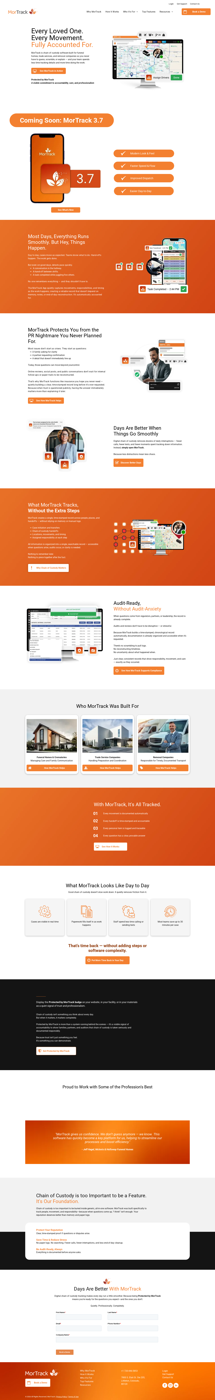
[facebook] (164, 1385)
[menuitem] (93, 11)
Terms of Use (73, 1397)
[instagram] (170, 1385)
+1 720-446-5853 (129, 1371)
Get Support (182, 4)
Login (171, 4)
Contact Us (195, 4)
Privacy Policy (61, 1397)
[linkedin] (176, 1385)
